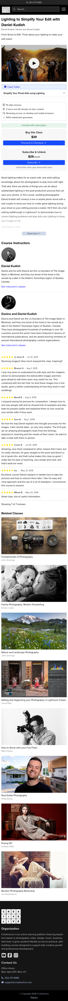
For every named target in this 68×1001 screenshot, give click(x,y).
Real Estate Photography (14, 795)
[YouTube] (3, 955)
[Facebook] (9, 955)
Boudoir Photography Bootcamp (18, 890)
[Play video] (34, 63)
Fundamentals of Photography (17, 556)
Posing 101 (6, 843)
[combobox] (35, 9)
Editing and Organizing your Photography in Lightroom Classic (33, 700)
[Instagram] (15, 955)
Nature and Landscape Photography (20, 652)
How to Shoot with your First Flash (19, 747)
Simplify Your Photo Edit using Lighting (23, 93)
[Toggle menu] (63, 9)
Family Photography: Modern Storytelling (22, 604)
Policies (34, 997)
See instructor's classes (13, 286)
